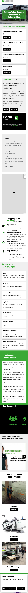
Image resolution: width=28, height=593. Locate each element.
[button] (14, 193)
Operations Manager (7, 66)
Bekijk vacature (7, 37)
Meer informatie (14, 509)
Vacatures (6, 109)
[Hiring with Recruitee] (14, 592)
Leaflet (25, 213)
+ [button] (24, 175)
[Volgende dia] (24, 456)
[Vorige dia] (4, 456)
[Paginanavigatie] (25, 2)
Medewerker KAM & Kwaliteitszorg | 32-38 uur (14, 43)
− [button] (24, 177)
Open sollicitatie (14, 109)
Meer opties (5, 584)
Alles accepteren (21, 588)
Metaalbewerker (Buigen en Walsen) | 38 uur (13, 54)
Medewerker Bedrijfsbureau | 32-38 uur (12, 31)
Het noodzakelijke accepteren (9, 588)
